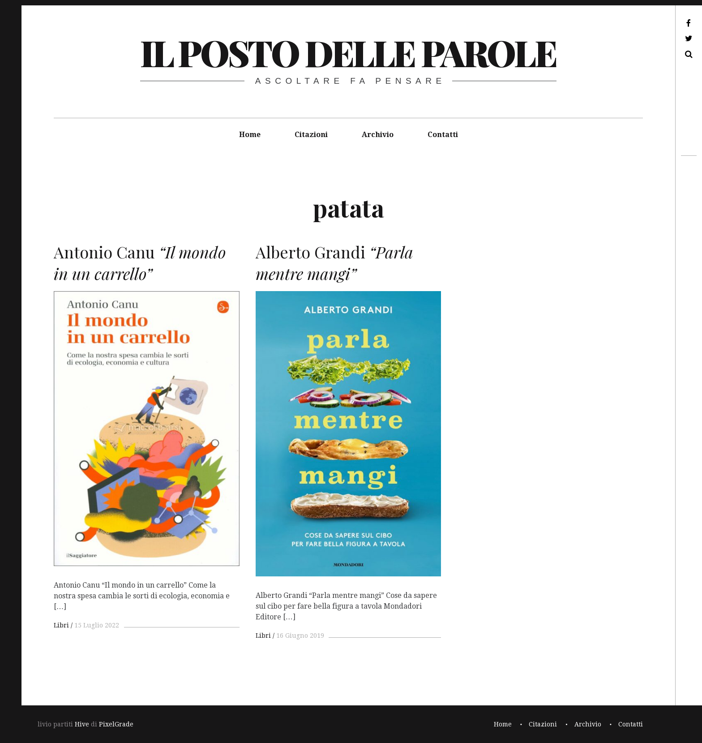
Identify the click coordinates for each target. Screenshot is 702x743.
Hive (82, 724)
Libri (61, 625)
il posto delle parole (348, 52)
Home (250, 134)
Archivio (378, 134)
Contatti (443, 134)
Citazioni (311, 134)
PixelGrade (116, 724)
